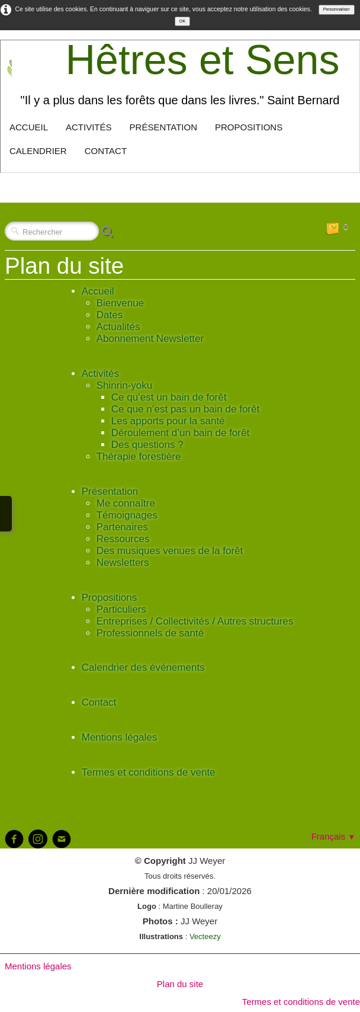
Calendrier (38, 151)
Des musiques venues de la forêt (170, 550)
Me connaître (126, 503)
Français (333, 836)
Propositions (248, 127)
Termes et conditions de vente (149, 772)
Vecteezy (205, 936)
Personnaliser (336, 9)
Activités (89, 127)
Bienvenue (120, 303)
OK (182, 21)
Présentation (163, 127)
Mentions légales (120, 737)
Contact (106, 151)
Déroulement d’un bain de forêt (180, 432)
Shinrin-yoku (125, 385)
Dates (110, 315)
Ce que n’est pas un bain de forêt (185, 409)
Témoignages (127, 515)
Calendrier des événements (143, 667)
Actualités (118, 326)
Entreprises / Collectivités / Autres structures (195, 621)
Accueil (28, 127)
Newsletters (123, 562)
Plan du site (180, 984)
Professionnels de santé (150, 633)
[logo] (180, 75)
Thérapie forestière (139, 456)
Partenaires (122, 527)
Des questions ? (147, 444)
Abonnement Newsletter (150, 338)
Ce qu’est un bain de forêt (169, 397)
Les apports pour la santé (168, 421)
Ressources (123, 539)
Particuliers (121, 609)
